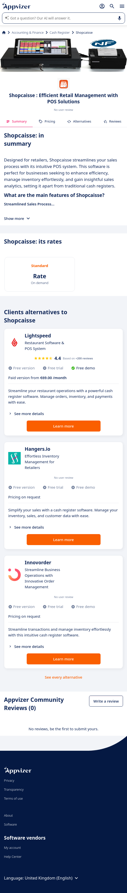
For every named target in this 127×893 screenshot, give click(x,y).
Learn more (63, 426)
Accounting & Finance (28, 32)
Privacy (9, 780)
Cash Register (60, 32)
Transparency (14, 789)
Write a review (106, 701)
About (8, 815)
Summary (16, 121)
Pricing (47, 121)
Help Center (13, 856)
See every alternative (63, 677)
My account (12, 847)
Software (10, 824)
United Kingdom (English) (52, 878)
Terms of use (13, 798)
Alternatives (79, 121)
